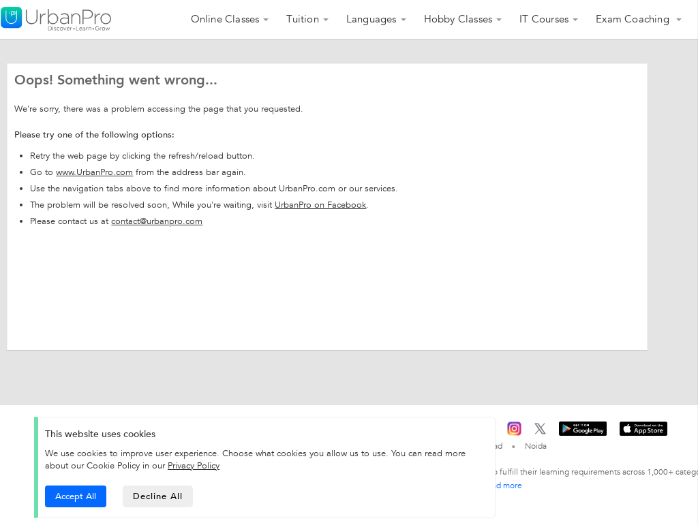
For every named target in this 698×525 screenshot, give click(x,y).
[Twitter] (540, 431)
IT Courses (543, 19)
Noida (536, 446)
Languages (371, 19)
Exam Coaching (634, 19)
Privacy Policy (193, 466)
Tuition (302, 19)
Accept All (75, 496)
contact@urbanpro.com (156, 221)
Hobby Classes (458, 19)
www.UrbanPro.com (94, 172)
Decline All (158, 496)
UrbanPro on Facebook (320, 205)
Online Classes (225, 19)
